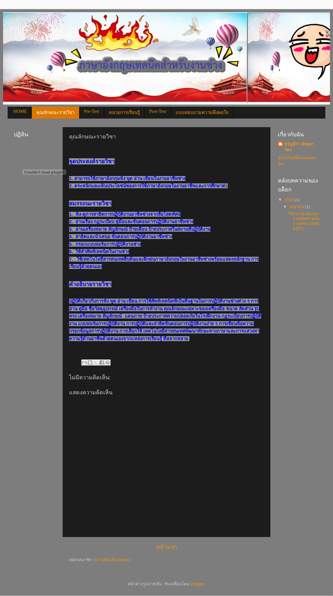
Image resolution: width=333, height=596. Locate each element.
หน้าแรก (166, 547)
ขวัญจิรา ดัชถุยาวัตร (299, 147)
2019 (289, 199)
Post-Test (157, 111)
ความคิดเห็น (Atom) (112, 559)
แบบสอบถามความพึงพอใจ (202, 112)
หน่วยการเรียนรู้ (124, 112)
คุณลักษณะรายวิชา (55, 112)
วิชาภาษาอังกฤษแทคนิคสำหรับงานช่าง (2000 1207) (303, 221)
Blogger (197, 584)
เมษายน (297, 206)
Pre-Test (91, 111)
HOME (20, 111)
